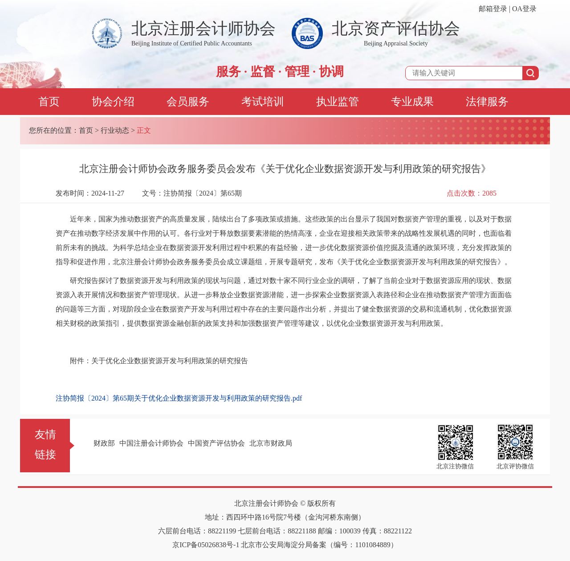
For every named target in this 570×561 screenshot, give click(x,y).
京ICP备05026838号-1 (205, 545)
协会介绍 (113, 101)
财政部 (104, 443)
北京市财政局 (270, 443)
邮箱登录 (493, 8)
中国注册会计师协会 (151, 443)
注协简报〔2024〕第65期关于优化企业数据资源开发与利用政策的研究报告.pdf (179, 398)
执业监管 (337, 101)
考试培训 (262, 101)
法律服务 (487, 101)
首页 (49, 101)
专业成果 (412, 101)
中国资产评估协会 (216, 443)
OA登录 (524, 8)
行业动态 (115, 130)
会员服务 (188, 101)
